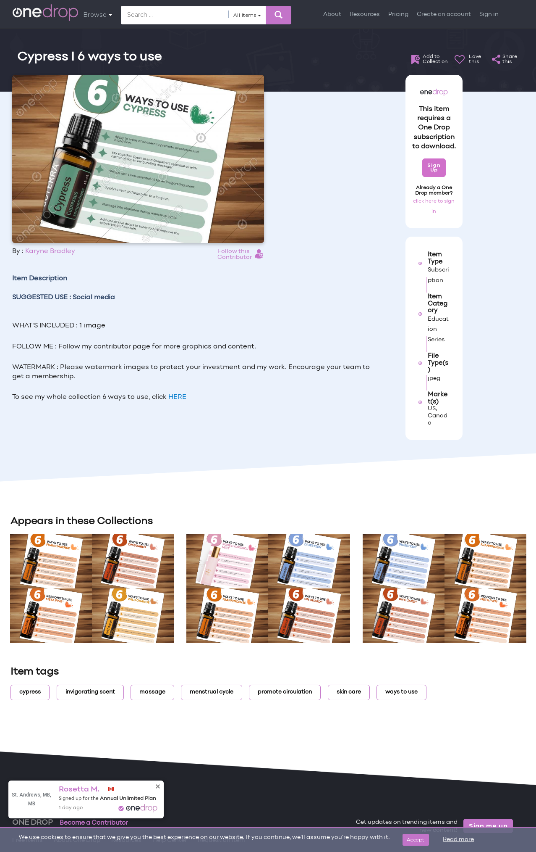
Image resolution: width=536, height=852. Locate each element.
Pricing (398, 14)
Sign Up (433, 167)
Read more (458, 839)
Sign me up (488, 826)
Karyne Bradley (50, 251)
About (332, 14)
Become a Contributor (94, 823)
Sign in (489, 14)
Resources (365, 14)
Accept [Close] (416, 839)
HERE (177, 397)
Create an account (444, 14)
